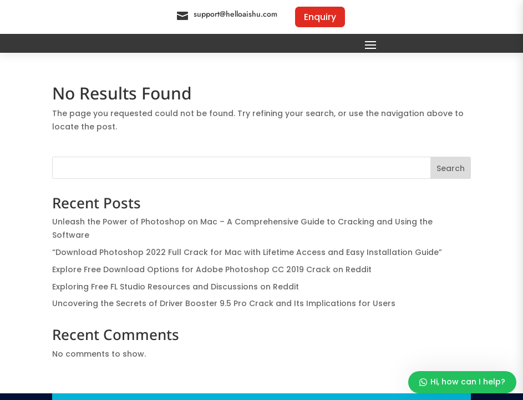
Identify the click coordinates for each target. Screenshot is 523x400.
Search (450, 168)
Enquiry (320, 17)
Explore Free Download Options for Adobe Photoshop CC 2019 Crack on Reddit (212, 269)
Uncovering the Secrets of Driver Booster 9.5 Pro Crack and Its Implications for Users (223, 303)
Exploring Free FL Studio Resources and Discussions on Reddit (175, 286)
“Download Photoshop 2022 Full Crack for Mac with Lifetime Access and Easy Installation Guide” (247, 252)
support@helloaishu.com (235, 13)
